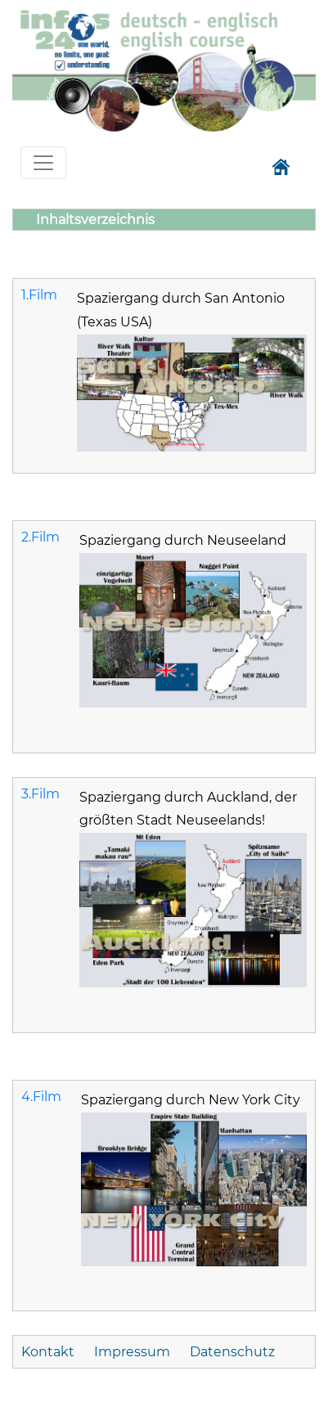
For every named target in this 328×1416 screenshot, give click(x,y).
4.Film (41, 1096)
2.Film (40, 537)
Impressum (132, 1352)
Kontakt (49, 1352)
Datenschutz (232, 1352)
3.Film (40, 794)
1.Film (39, 295)
